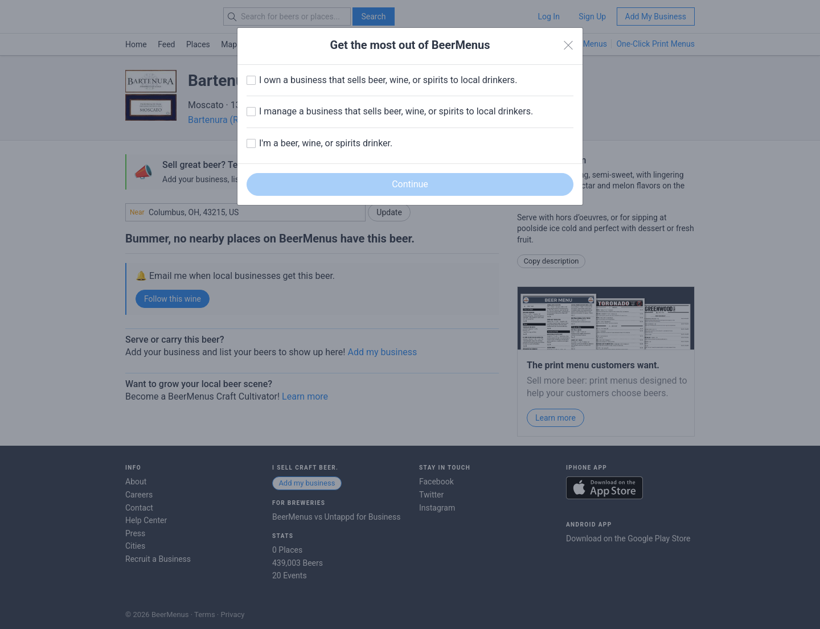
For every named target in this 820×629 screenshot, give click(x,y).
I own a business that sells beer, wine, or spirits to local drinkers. (388, 80)
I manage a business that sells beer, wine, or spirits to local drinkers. (396, 111)
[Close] (568, 45)
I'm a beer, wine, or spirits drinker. (325, 143)
